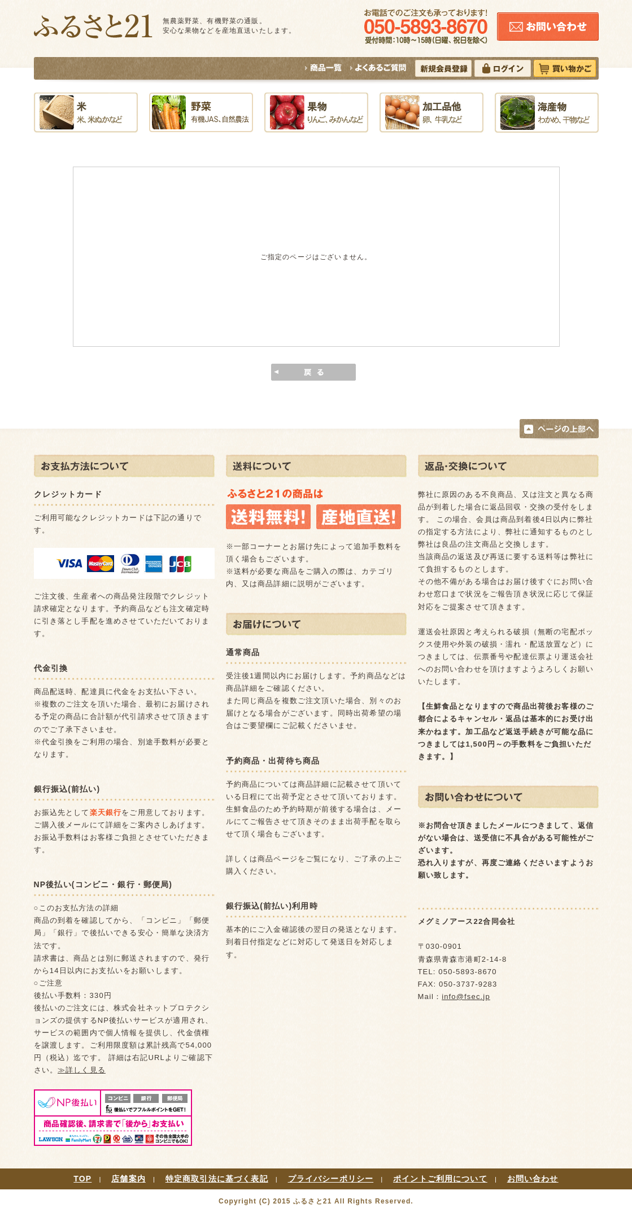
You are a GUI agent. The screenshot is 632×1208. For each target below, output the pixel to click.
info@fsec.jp (466, 996)
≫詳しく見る (82, 1070)
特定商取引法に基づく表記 (216, 1178)
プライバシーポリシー (331, 1178)
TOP (82, 1178)
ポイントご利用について (440, 1178)
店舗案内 (128, 1178)
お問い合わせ (533, 1178)
